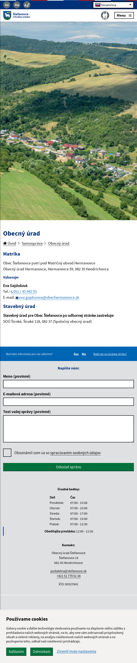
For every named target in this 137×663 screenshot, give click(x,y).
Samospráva (32, 243)
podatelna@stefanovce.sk (68, 571)
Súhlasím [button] (16, 651)
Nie (84, 354)
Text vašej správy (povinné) (27, 411)
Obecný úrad (58, 243)
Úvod (9, 243)
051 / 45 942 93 (25, 291)
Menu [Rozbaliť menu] (124, 15)
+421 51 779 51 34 (69, 576)
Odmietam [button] (41, 651)
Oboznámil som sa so (57, 452)
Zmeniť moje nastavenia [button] (76, 651)
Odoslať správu (68, 466)
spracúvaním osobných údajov (75, 452)
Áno (77, 354)
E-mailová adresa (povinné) (27, 393)
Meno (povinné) (16, 376)
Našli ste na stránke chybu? (110, 354)
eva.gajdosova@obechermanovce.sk (49, 297)
